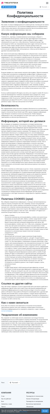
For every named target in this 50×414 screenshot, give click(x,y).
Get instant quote (9, 7)
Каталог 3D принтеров (32, 398)
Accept (45, 411)
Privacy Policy (23, 411)
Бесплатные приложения (33, 404)
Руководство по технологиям (34, 396)
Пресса (3, 406)
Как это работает (6, 398)
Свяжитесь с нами (6, 404)
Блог (2, 401)
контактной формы (6, 311)
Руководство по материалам (34, 401)
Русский (44, 7)
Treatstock (9, 3)
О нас (2, 396)
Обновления (29, 406)
